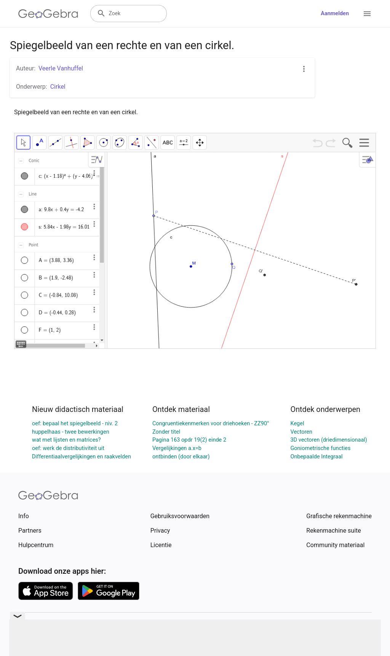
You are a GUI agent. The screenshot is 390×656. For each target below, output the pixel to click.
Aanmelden (335, 13)
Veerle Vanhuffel (60, 68)
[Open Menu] (367, 13)
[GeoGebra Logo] (48, 13)
